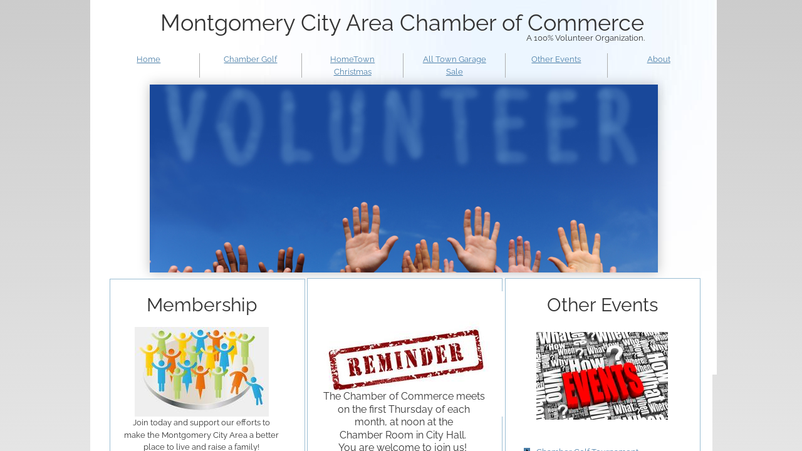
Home (148, 59)
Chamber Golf (250, 59)
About (658, 59)
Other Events (556, 59)
